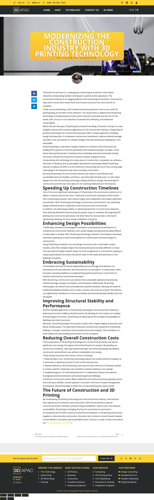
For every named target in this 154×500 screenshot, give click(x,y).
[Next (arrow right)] (10, 498)
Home (47, 9)
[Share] (10, 494)
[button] (34, 93)
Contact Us (92, 9)
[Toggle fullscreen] (18, 494)
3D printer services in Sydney (59, 422)
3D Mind (108, 9)
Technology (72, 9)
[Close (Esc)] (3, 494)
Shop (58, 9)
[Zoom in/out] (25, 494)
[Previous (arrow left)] (3, 498)
